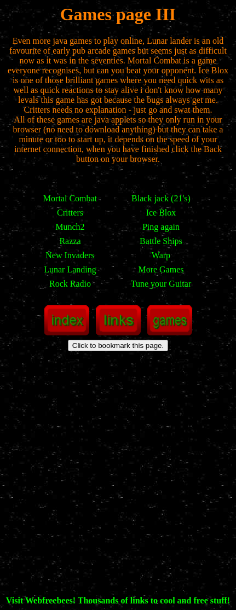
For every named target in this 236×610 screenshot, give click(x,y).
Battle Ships (161, 241)
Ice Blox (161, 212)
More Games (160, 269)
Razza (69, 241)
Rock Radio (70, 283)
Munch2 (69, 226)
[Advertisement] (118, 478)
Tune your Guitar (161, 283)
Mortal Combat (70, 198)
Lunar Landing (70, 269)
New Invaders (69, 255)
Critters (70, 212)
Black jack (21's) (161, 198)
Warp (161, 255)
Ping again (161, 226)
